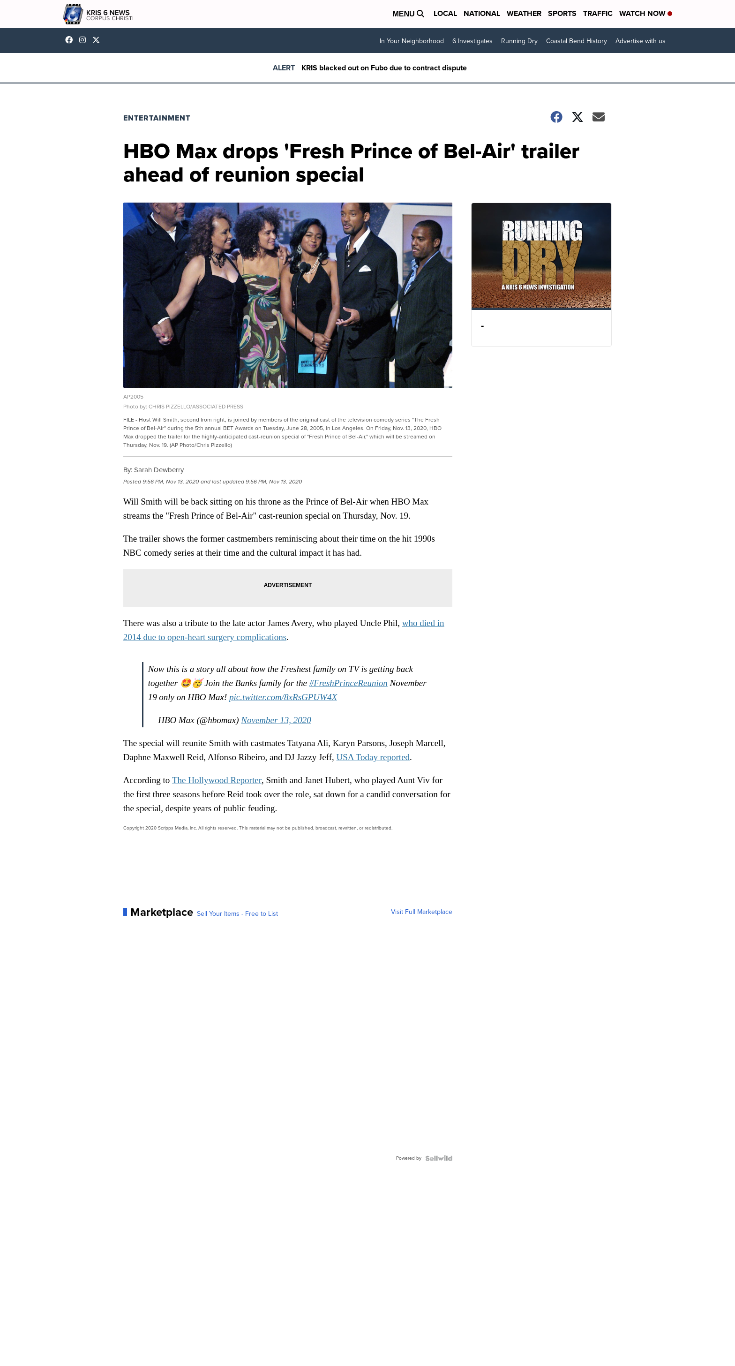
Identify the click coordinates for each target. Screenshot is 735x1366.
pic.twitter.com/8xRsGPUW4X (286, 694)
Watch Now (645, 13)
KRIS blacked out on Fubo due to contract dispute (384, 67)
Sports (562, 13)
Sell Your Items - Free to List (240, 911)
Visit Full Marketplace (419, 909)
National (482, 13)
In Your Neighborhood (412, 41)
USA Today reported (376, 754)
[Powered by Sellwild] (436, 1155)
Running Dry (519, 41)
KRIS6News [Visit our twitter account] (98, 40)
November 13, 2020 (279, 717)
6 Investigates (472, 41)
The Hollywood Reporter (219, 777)
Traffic (598, 13)
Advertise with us (640, 41)
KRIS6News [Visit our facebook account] (71, 40)
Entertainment (159, 118)
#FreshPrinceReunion (352, 680)
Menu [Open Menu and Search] (408, 14)
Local (445, 13)
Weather (524, 13)
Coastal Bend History (576, 41)
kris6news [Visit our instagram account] (84, 40)
